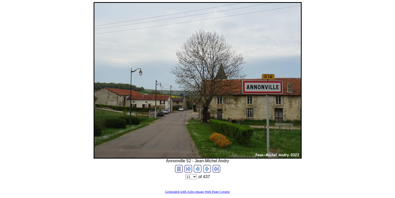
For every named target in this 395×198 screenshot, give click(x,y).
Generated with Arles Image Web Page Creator (197, 192)
